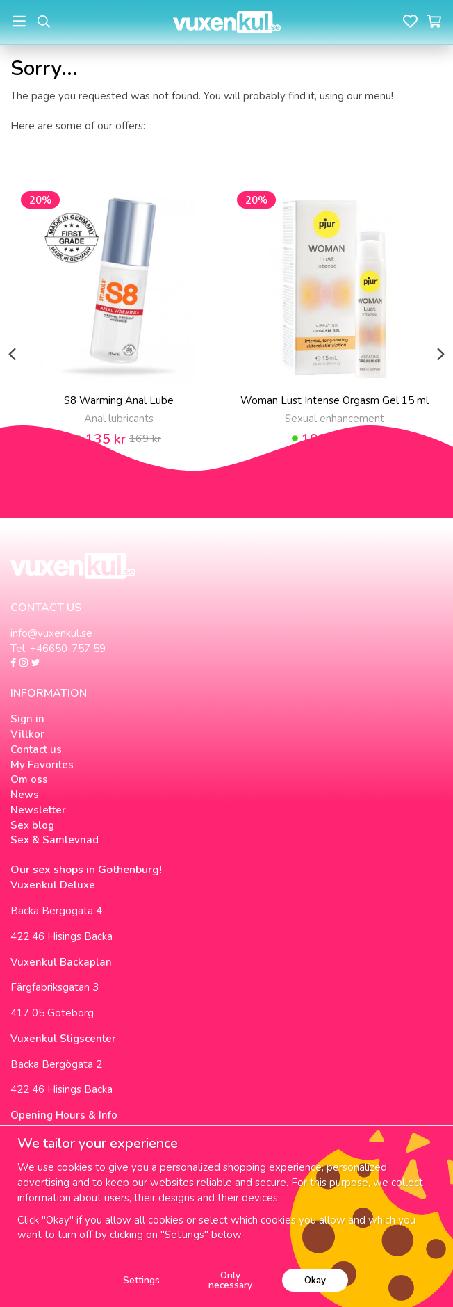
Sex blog (32, 825)
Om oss (29, 779)
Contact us (36, 749)
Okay (315, 1280)
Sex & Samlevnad (54, 840)
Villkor (27, 734)
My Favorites (42, 765)
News (24, 795)
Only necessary (230, 1280)
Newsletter (38, 810)
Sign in (27, 719)
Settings (141, 1280)
